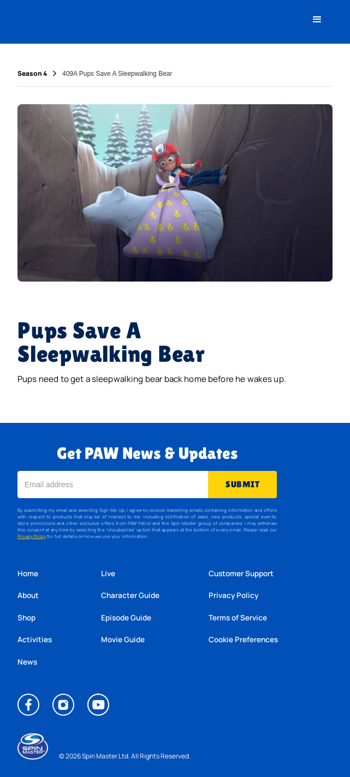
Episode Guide (126, 618)
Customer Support (241, 573)
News (27, 662)
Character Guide (130, 595)
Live (108, 573)
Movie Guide (123, 639)
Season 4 (32, 73)
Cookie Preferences (243, 639)
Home (27, 573)
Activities (34, 639)
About (28, 595)
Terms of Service (238, 618)
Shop (26, 618)
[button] (317, 19)
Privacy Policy (31, 536)
